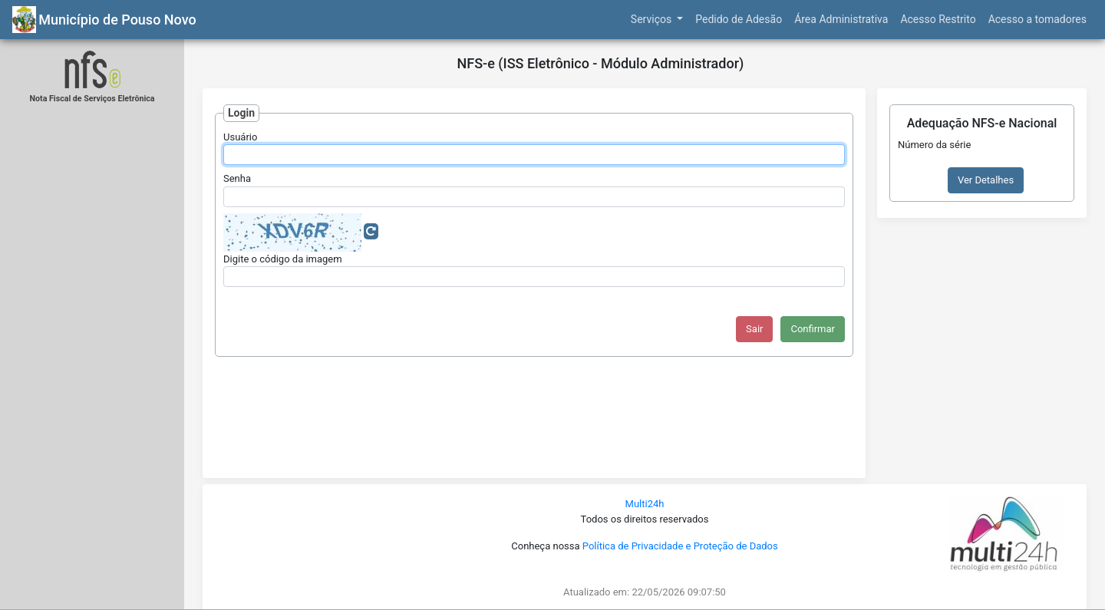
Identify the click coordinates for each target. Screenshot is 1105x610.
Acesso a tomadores (1037, 19)
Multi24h (645, 503)
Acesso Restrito (937, 19)
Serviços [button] (653, 19)
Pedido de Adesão (738, 19)
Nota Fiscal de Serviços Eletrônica (92, 99)
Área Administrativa (841, 19)
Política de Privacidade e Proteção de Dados (680, 546)
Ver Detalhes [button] (986, 180)
